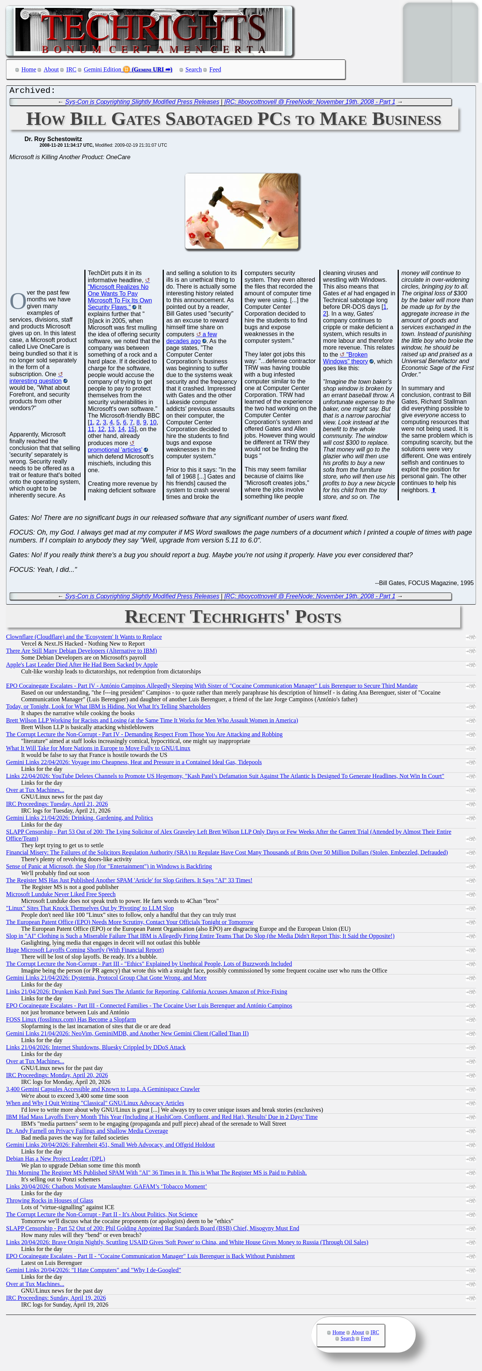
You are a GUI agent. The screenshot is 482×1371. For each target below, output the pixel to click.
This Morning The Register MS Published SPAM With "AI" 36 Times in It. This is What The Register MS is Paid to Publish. (156, 1174)
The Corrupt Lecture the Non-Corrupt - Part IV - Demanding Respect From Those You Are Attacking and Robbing (144, 736)
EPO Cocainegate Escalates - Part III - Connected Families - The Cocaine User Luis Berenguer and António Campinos (149, 1007)
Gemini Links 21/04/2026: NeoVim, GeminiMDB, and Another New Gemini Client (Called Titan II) (127, 1035)
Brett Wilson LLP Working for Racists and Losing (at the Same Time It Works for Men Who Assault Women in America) (152, 722)
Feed (215, 69)
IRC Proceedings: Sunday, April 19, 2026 (56, 1300)
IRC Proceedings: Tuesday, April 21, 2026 (57, 806)
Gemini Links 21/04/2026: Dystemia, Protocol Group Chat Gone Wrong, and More (106, 979)
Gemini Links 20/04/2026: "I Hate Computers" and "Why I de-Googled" (93, 1272)
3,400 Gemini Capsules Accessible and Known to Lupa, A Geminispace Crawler (103, 1091)
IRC (71, 69)
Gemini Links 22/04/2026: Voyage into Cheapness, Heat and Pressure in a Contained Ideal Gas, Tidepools (134, 764)
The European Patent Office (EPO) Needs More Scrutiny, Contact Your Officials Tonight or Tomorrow (129, 924)
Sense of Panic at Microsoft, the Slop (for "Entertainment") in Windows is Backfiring (109, 868)
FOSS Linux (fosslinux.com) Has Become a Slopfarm (71, 1021)
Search (194, 69)
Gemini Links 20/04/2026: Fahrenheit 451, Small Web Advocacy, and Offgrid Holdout (110, 1146)
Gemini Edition (102, 69)
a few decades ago (191, 339)
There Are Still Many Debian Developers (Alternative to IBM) (81, 652)
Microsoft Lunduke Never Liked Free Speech (61, 896)
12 (101, 431)
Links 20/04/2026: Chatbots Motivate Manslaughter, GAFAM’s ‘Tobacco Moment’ (106, 1188)
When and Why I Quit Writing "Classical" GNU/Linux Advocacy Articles (95, 1105)
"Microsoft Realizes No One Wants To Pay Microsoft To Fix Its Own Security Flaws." (120, 299)
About (51, 69)
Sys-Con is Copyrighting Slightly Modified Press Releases (142, 103)
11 (91, 431)
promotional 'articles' (115, 451)
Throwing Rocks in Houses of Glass (49, 1202)
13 (111, 431)
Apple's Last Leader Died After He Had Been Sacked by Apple (82, 666)
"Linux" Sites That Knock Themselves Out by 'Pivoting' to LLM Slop (90, 910)
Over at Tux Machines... (35, 792)
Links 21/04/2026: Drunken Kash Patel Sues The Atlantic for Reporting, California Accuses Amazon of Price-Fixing (146, 993)
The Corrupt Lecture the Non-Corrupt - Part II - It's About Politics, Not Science (102, 1216)
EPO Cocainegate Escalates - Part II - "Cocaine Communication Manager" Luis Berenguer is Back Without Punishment (150, 1258)
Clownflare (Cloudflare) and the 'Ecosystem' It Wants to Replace (84, 638)
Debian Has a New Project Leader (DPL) (55, 1160)
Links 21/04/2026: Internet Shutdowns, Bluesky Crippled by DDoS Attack (96, 1049)
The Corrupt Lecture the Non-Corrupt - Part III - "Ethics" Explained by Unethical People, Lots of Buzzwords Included (149, 965)
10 (153, 424)
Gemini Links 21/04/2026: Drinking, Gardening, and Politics (79, 819)
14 (121, 431)
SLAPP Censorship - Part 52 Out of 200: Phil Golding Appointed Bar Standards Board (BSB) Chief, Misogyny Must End (152, 1230)
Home (28, 69)
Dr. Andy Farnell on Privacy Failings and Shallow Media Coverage (87, 1132)
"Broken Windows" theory (345, 359)
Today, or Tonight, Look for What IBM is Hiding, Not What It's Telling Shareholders (108, 708)
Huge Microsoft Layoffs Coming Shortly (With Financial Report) (85, 951)
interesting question (35, 383)
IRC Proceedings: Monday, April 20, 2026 (57, 1077)
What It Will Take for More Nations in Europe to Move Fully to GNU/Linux (98, 750)
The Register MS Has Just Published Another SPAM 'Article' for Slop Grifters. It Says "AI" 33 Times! (129, 882)
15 (131, 431)
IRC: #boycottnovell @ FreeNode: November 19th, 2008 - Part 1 (309, 103)
